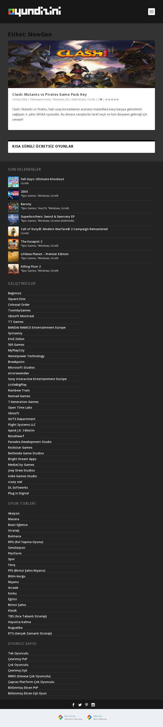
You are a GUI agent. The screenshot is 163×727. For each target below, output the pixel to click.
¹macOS (42, 208)
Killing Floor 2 (31, 266)
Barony (26, 204)
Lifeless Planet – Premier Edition (45, 254)
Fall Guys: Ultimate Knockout (42, 179)
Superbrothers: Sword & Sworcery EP (47, 216)
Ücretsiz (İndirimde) (62, 221)
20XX (24, 191)
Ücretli (91, 99)
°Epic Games (28, 196)
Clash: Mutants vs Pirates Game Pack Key (49, 94)
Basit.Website (100, 719)
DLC (67, 99)
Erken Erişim (79, 99)
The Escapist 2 (31, 241)
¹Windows (58, 99)
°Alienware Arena (40, 99)
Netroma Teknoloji (73, 719)
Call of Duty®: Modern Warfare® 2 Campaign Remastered (64, 229)
